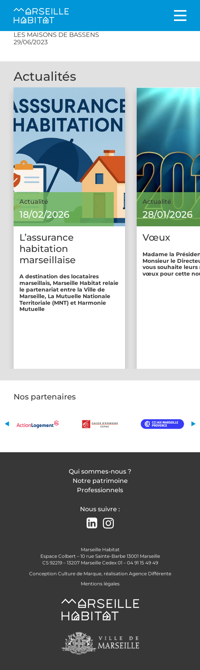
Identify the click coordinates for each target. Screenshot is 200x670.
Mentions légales (100, 584)
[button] (7, 423)
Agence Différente (150, 573)
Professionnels (100, 490)
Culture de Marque (79, 573)
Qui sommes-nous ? (100, 471)
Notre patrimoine (100, 480)
